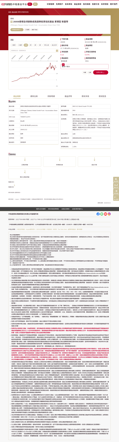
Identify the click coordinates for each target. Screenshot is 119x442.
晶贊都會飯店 (72, 229)
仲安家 (55, 229)
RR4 (87, 61)
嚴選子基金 (35, 29)
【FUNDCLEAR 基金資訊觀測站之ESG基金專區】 (43, 417)
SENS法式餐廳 (40, 229)
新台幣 (22, 121)
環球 (21, 138)
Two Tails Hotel (62, 229)
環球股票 (64, 61)
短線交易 (11, 187)
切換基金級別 (17, 29)
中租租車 (49, 229)
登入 (29, 4)
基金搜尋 (14, 12)
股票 (86, 48)
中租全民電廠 (21, 229)
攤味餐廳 (79, 229)
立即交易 (100, 72)
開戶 (35, 4)
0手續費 (27, 29)
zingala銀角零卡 (30, 229)
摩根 (12, 19)
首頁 (9, 12)
